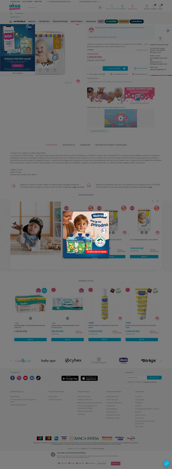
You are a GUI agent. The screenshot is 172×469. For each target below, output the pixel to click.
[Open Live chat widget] (166, 463)
